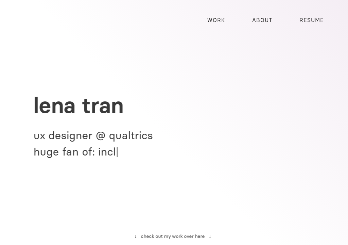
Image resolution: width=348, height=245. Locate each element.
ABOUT (262, 20)
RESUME (311, 20)
